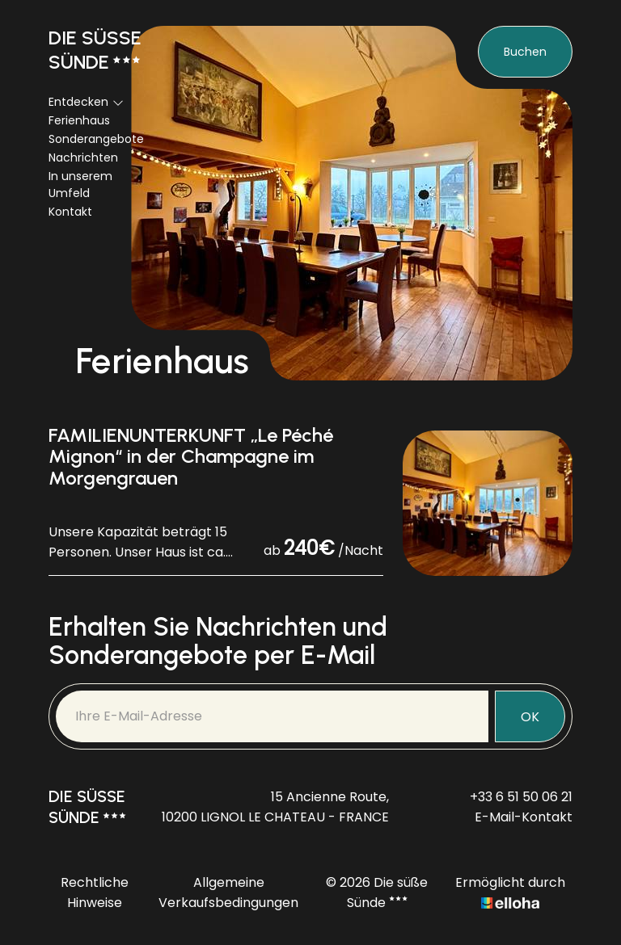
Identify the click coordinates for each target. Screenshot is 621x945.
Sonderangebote (96, 139)
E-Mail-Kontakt (523, 817)
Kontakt (70, 212)
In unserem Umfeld (80, 184)
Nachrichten (83, 157)
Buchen (525, 52)
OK (530, 717)
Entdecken (86, 102)
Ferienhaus (79, 120)
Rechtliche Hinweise (95, 892)
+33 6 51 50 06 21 (521, 797)
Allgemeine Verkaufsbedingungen (228, 892)
